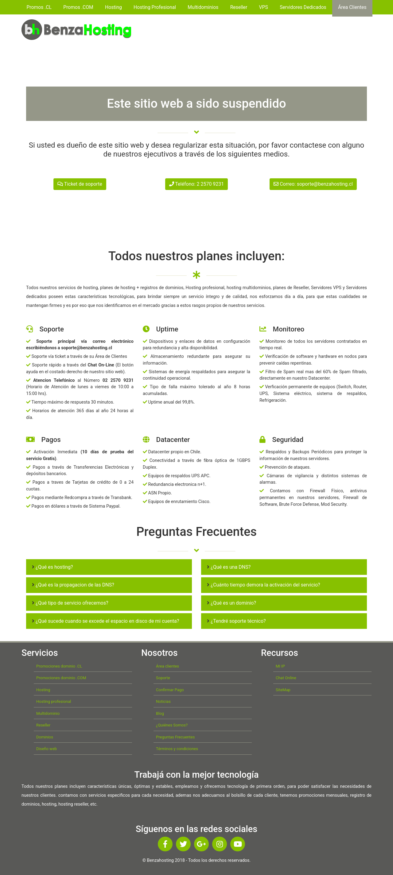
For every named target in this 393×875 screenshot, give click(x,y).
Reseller (238, 7)
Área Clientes (352, 7)
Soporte (163, 678)
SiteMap (283, 689)
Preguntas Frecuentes (175, 737)
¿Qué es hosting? (52, 567)
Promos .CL (39, 7)
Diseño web (46, 748)
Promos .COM (78, 7)
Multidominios (203, 7)
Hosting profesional (53, 701)
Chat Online (286, 678)
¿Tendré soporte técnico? (236, 621)
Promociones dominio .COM (61, 678)
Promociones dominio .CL (59, 666)
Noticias (163, 701)
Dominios (44, 737)
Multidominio (48, 713)
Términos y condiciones (177, 748)
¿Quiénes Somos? (172, 725)
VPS (263, 7)
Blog (160, 713)
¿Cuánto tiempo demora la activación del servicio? (263, 585)
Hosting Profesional (155, 7)
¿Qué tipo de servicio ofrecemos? (70, 603)
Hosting (113, 7)
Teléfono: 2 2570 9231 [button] (196, 184)
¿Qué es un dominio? (231, 603)
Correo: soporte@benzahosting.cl (313, 184)
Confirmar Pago (170, 689)
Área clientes (167, 666)
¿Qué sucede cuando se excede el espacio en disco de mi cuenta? (105, 621)
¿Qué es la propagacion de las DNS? (73, 585)
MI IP (280, 666)
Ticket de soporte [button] (79, 184)
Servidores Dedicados (303, 7)
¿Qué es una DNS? (229, 567)
